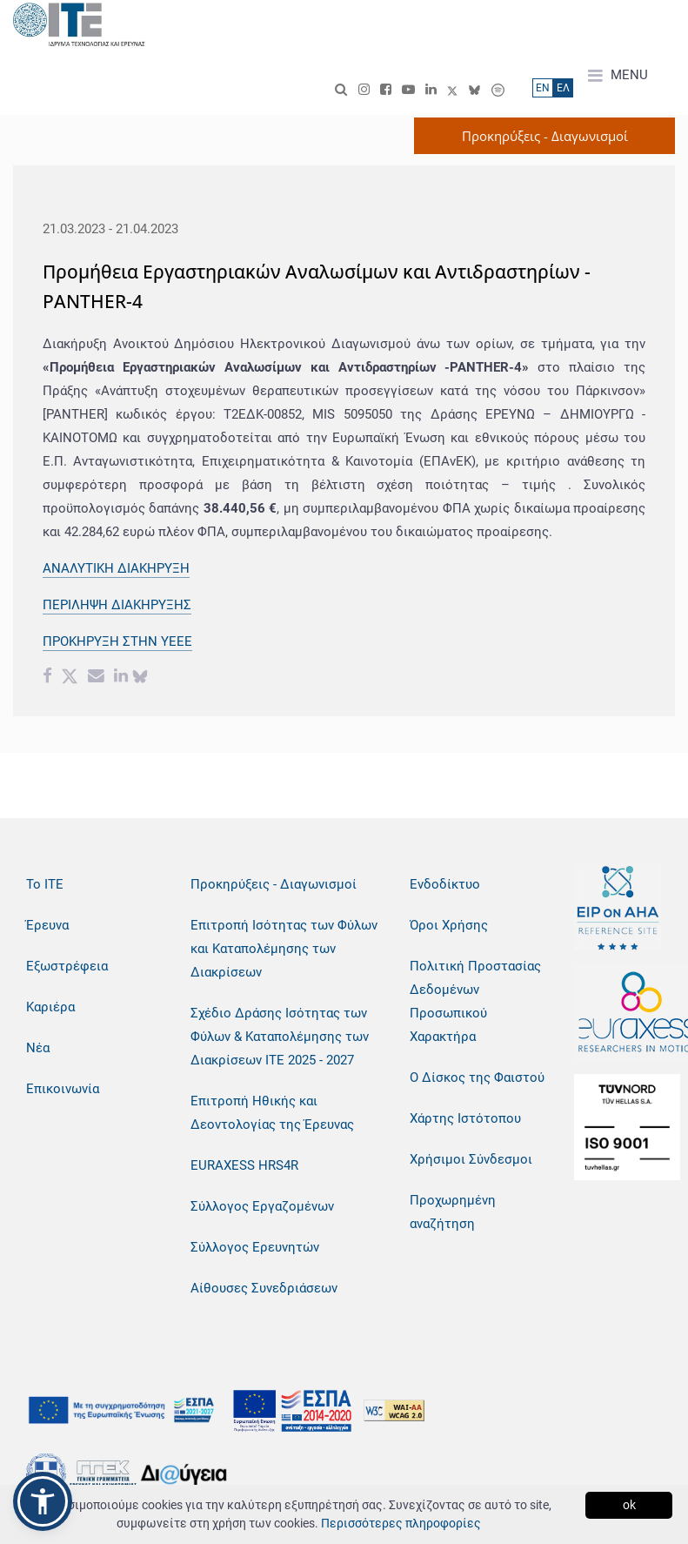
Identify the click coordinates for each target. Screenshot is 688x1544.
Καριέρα (50, 1007)
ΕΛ (563, 88)
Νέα (38, 1048)
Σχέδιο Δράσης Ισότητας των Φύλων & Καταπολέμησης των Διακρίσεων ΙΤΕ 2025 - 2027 (279, 1036)
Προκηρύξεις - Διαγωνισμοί (273, 884)
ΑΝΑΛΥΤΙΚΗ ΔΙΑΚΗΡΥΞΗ (116, 568)
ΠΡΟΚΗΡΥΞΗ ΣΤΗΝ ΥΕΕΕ (117, 641)
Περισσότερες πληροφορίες (401, 1523)
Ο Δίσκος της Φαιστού (477, 1077)
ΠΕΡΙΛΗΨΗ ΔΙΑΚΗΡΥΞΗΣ (117, 605)
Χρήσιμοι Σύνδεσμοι (471, 1159)
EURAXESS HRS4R (244, 1165)
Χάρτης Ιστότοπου (465, 1118)
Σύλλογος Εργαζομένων (262, 1206)
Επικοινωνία (62, 1089)
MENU (618, 75)
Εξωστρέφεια (67, 966)
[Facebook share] (47, 678)
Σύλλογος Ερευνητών (254, 1247)
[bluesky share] (140, 678)
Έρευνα (47, 925)
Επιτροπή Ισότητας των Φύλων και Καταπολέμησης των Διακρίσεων (283, 948)
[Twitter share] (69, 678)
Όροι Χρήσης (449, 925)
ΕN (543, 88)
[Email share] (96, 678)
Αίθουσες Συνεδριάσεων (263, 1288)
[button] (42, 1501)
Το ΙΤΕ (44, 884)
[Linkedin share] (121, 678)
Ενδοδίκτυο (445, 884)
